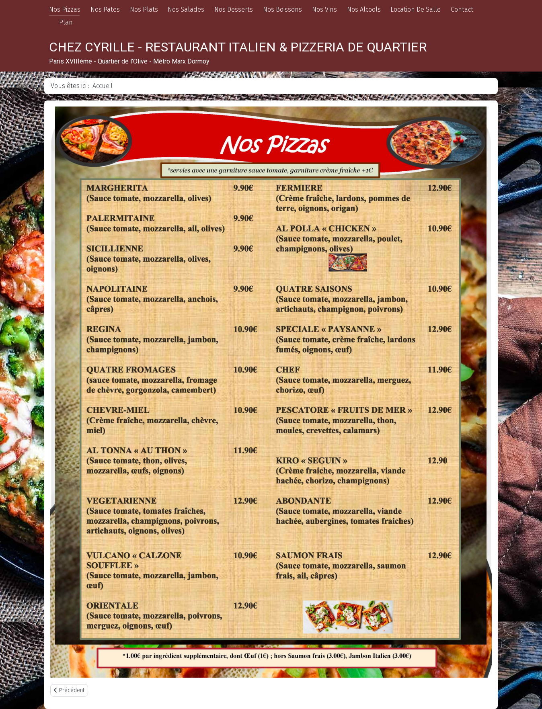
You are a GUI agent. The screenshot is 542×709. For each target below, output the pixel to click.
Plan (66, 22)
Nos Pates (105, 9)
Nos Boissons (282, 9)
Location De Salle (415, 9)
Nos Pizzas (64, 9)
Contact (462, 9)
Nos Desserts (233, 9)
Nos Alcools (364, 9)
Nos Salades (186, 9)
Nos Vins (324, 9)
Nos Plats (144, 9)
